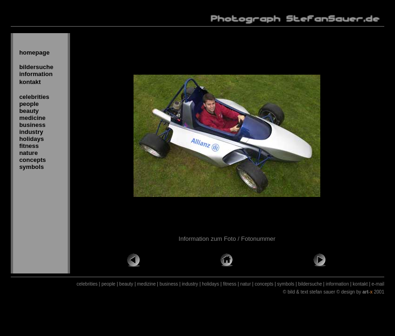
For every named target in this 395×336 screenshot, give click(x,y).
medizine (146, 284)
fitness (29, 145)
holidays (31, 138)
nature (28, 152)
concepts (32, 159)
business (32, 124)
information (36, 73)
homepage (34, 52)
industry (31, 131)
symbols (31, 166)
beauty (29, 110)
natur (245, 284)
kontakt (30, 81)
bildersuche (36, 66)
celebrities (34, 96)
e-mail (378, 284)
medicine (32, 117)
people (29, 103)
